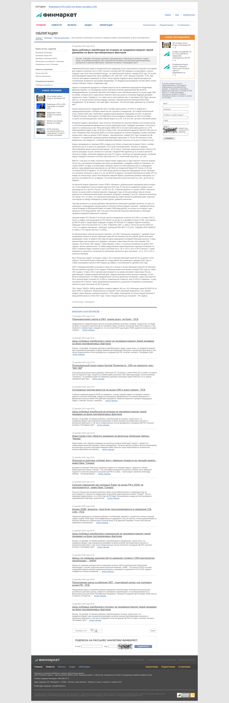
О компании (183, 25)
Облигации (48, 38)
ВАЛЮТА (72, 25)
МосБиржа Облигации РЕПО (46, 58)
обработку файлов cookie (142, 675)
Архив (153, 631)
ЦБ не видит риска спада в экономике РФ (56, 97)
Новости (50, 667)
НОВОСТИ (57, 25)
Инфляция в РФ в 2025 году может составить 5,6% (73, 6)
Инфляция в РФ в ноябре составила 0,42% (54, 115)
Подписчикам (166, 25)
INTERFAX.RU (189, 15)
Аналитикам (149, 25)
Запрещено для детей (186, 660)
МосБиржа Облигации (44, 52)
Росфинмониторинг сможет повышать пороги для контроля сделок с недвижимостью (180, 68)
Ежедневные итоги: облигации (47, 64)
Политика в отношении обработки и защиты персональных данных (59, 673)
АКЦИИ (88, 25)
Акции (72, 667)
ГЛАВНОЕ (41, 25)
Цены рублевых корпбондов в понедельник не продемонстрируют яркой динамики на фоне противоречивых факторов (111, 535)
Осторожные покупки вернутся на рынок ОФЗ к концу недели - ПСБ (108, 390)
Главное (38, 667)
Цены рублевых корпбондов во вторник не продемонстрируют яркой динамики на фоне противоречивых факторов (109, 413)
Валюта (62, 667)
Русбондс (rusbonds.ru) (44, 85)
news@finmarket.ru (59, 686)
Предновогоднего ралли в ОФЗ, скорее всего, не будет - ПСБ (105, 319)
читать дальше (88, 330)
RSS (177, 15)
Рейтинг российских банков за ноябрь (55, 122)
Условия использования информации (162, 660)
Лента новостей (41, 73)
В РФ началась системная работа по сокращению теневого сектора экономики (56, 132)
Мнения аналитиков (61, 38)
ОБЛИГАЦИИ (106, 25)
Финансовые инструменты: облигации (50, 61)
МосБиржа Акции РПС (44, 55)
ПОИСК (168, 15)
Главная (39, 38)
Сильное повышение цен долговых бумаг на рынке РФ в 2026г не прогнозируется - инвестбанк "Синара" (107, 486)
